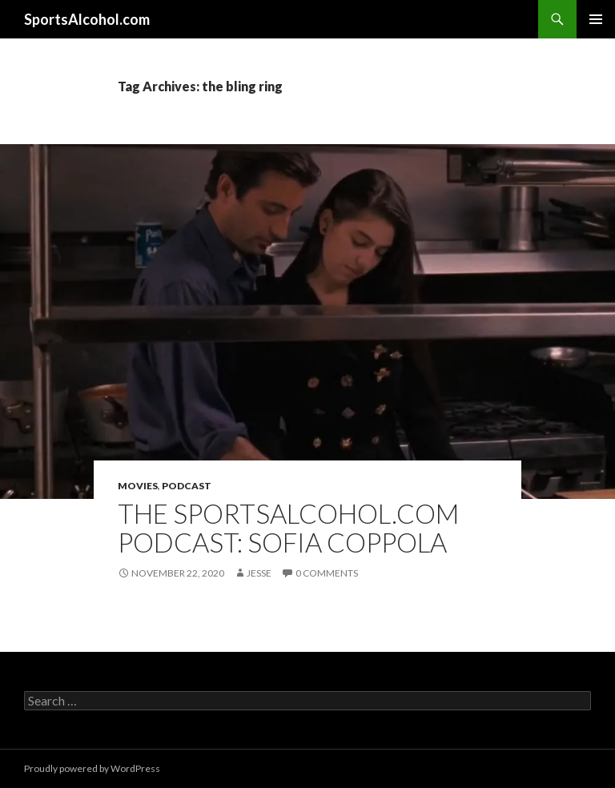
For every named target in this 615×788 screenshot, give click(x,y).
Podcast (186, 486)
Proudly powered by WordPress (92, 768)
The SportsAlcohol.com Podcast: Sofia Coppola (288, 527)
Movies (138, 486)
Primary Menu (596, 19)
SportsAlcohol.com (87, 19)
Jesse (259, 573)
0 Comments (326, 573)
